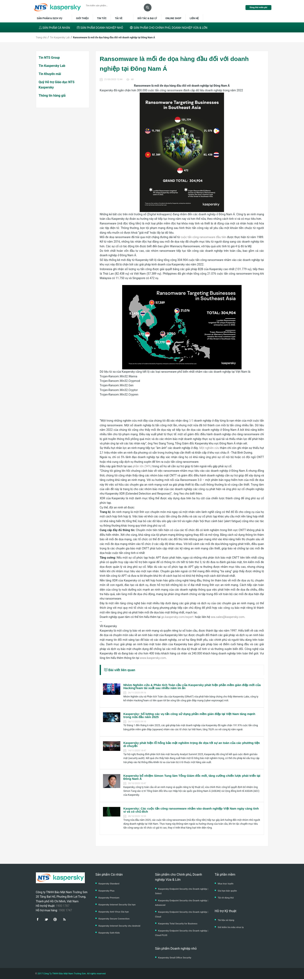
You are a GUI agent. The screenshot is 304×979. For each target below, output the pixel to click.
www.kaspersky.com (153, 658)
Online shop (173, 18)
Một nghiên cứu (209, 448)
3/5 (191, 420)
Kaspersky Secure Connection (113, 918)
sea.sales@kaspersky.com (227, 617)
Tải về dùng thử (226, 897)
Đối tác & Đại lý (147, 18)
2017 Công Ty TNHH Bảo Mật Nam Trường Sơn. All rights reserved (71, 973)
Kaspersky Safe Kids (109, 932)
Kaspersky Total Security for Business (177, 923)
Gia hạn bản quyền (227, 890)
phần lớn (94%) (142, 466)
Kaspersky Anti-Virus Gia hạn (113, 911)
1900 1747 (65, 910)
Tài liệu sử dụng (226, 920)
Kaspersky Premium (108, 897)
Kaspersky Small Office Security (174, 957)
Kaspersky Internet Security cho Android (119, 925)
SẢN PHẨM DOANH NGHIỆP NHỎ (100, 27)
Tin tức (102, 18)
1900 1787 (62, 905)
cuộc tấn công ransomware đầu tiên (203, 237)
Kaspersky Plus (106, 890)
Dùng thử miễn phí (258, 7)
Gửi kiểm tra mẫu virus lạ (231, 927)
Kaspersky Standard (108, 883)
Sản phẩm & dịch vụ (52, 18)
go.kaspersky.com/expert (178, 617)
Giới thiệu (82, 18)
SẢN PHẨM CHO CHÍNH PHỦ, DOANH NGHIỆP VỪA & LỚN (168, 27)
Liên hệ (194, 18)
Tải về (119, 18)
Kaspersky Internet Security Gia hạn (117, 904)
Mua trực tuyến (225, 883)
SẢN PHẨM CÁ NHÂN (54, 27)
